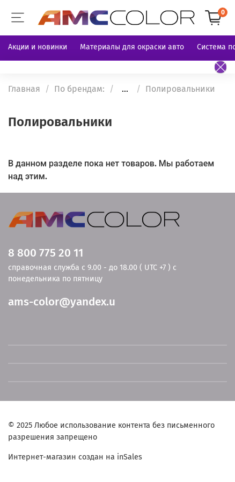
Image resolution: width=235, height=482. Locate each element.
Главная (24, 89)
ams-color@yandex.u (61, 302)
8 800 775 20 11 (45, 253)
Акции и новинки (37, 47)
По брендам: (79, 89)
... (125, 89)
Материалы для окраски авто (132, 47)
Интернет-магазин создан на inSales (75, 457)
